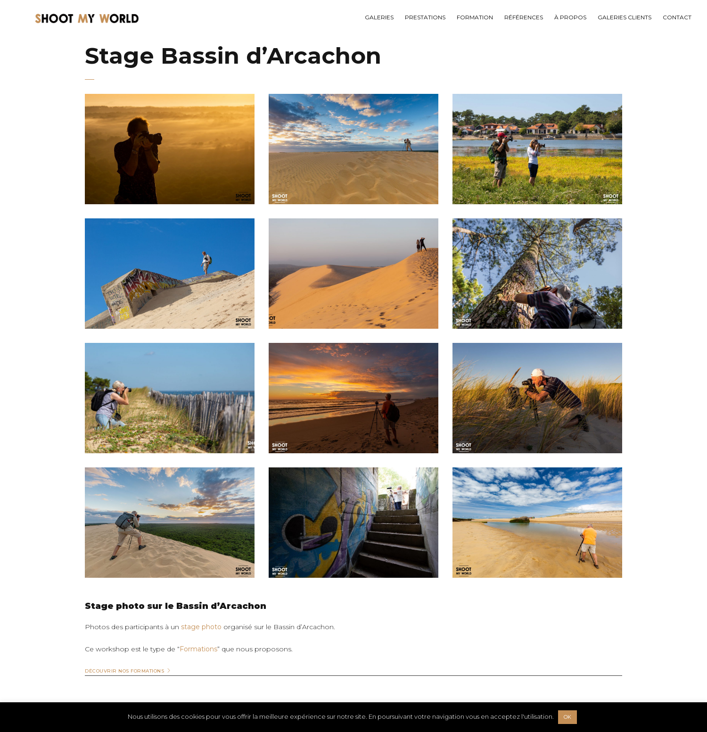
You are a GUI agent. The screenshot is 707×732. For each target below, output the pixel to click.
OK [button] (567, 717)
